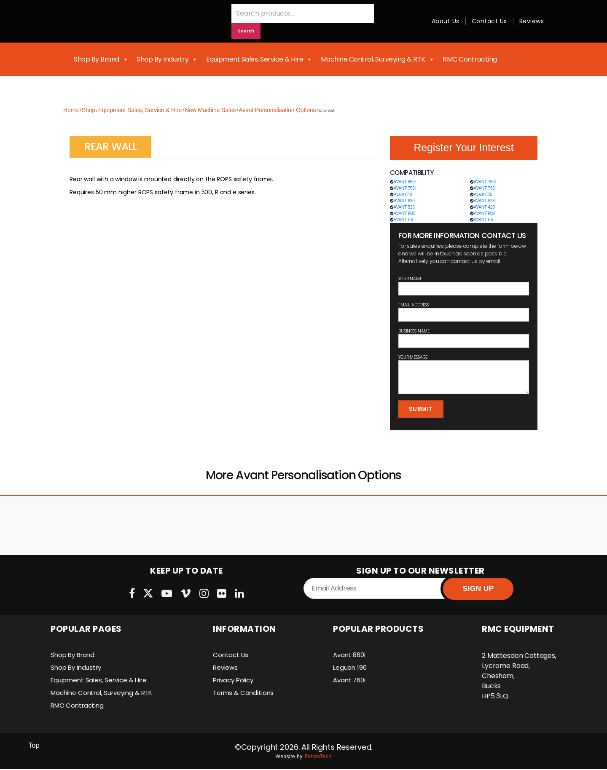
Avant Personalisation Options (277, 110)
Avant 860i (350, 656)
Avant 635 (483, 194)
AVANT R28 (484, 213)
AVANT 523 (404, 207)
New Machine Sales (210, 110)
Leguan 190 (350, 668)
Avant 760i (350, 681)
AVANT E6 (403, 219)
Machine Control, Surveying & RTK (378, 59)
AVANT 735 (484, 188)
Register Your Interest (463, 147)
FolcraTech (318, 758)
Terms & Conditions (245, 694)
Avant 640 (403, 194)
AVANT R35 (404, 213)
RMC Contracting (470, 59)
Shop (88, 110)
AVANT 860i (405, 182)
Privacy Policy (235, 681)
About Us (445, 21)
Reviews (531, 21)
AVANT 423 (484, 207)
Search (246, 31)
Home (71, 110)
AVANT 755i (405, 188)
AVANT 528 (484, 201)
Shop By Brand (101, 59)
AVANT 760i (485, 182)
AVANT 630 (404, 201)
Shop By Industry (167, 59)
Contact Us (489, 21)
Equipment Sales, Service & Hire (259, 59)
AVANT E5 (483, 219)
